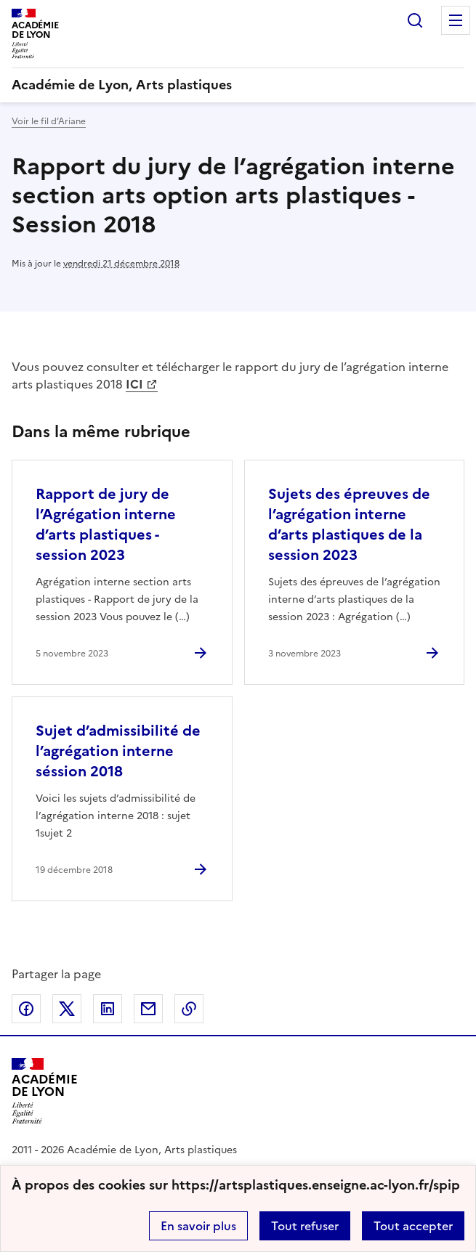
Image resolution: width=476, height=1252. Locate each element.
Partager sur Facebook (26, 1008)
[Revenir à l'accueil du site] (45, 1091)
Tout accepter (413, 1226)
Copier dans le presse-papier (188, 1008)
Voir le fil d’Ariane (49, 121)
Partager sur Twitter (66, 1008)
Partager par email (148, 1008)
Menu (455, 20)
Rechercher (414, 20)
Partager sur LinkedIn (107, 1008)
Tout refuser (305, 1226)
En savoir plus (198, 1226)
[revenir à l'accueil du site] (238, 85)
